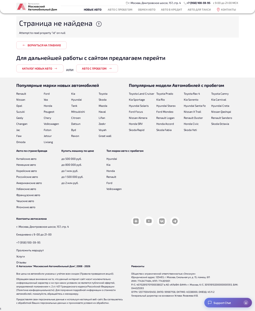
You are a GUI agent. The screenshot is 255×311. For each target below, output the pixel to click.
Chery (47, 117)
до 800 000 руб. (71, 164)
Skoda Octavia (220, 123)
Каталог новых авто (40, 68)
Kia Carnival (218, 99)
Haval (102, 111)
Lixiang (48, 142)
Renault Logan (165, 117)
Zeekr (102, 123)
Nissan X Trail (192, 111)
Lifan (102, 117)
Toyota (103, 93)
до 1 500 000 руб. (72, 176)
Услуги (20, 256)
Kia (73, 93)
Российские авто (27, 176)
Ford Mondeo (164, 111)
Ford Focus (136, 111)
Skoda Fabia (164, 130)
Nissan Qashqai (221, 111)
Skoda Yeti (190, 130)
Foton (47, 130)
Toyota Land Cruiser (141, 93)
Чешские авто (25, 201)
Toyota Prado (164, 93)
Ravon (75, 135)
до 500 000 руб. (71, 158)
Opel (19, 105)
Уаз (46, 99)
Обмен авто (146, 9)
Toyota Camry (220, 93)
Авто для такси (199, 9)
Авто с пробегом (120, 9)
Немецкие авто (26, 164)
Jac (18, 130)
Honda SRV (136, 123)
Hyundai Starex (166, 105)
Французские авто (28, 195)
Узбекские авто (26, 188)
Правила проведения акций (96, 273)
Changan (21, 123)
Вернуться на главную (41, 45)
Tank (74, 105)
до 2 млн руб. (69, 183)
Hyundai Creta (220, 105)
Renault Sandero (221, 117)
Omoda (20, 142)
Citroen (76, 117)
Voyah (102, 130)
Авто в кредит (171, 9)
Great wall (105, 135)
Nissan (20, 99)
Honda (48, 105)
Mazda (103, 105)
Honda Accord (165, 123)
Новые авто (92, 9)
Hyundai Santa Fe (195, 105)
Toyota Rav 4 (192, 93)
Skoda (102, 99)
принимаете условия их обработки (89, 302)
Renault (21, 93)
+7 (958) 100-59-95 (198, 2)
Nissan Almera (138, 117)
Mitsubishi (78, 111)
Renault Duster (193, 117)
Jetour (48, 135)
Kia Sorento (191, 99)
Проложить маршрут (30, 250)
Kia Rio (160, 99)
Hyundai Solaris (139, 105)
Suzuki (20, 111)
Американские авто (29, 183)
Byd (73, 130)
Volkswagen (51, 123)
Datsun (75, 123)
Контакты (226, 10)
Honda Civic (191, 123)
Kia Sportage (137, 99)
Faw (19, 135)
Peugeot (49, 111)
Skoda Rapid (136, 130)
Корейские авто (26, 170)
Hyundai (76, 99)
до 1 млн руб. (69, 170)
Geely (19, 117)
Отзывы (21, 262)
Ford (47, 93)
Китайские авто (26, 158)
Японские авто (25, 207)
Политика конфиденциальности (35, 289)
